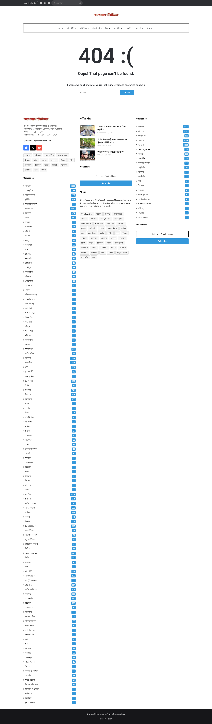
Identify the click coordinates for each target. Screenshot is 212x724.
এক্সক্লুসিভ (29, 190)
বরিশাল (28, 231)
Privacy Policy (106, 719)
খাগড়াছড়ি (29, 331)
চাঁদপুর (27, 326)
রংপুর (27, 240)
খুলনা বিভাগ (30, 539)
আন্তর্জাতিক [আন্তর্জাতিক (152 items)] (99, 224)
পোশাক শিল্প (30, 630)
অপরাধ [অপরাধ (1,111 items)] (107, 214)
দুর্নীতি (27, 199)
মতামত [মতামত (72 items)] (94, 248)
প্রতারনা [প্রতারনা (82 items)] (104, 238)
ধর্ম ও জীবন (29, 353)
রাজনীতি (70, 28)
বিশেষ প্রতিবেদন (31, 684)
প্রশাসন (28, 499)
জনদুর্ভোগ (29, 376)
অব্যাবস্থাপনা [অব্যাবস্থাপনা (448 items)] (118, 214)
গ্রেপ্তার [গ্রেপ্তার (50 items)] (44, 160)
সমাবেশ (28, 458)
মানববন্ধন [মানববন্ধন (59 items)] (104, 248)
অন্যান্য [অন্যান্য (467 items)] (98, 214)
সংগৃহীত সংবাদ (31, 580)
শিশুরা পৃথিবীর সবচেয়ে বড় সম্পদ (110, 152)
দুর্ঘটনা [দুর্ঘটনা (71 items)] (102, 233)
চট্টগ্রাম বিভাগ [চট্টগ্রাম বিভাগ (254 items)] (112, 228)
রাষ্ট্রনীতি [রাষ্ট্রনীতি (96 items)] (94, 253)
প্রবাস (27, 644)
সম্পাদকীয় (29, 598)
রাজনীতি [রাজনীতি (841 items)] (123, 248)
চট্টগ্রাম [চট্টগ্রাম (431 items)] (101, 228)
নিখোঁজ (28, 476)
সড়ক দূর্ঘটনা (30, 680)
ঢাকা (27, 217)
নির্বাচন (28, 394)
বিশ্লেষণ (28, 603)
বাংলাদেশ (96, 28)
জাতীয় (28, 494)
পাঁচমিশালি (29, 417)
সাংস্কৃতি (28, 653)
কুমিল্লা (27, 222)
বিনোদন (28, 648)
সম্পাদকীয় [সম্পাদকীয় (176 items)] (84, 257)
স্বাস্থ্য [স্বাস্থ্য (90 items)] (93, 257)
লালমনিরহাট (30, 313)
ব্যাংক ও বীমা (30, 616)
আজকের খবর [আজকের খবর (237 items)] (63, 155)
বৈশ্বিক (28, 385)
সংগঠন (28, 390)
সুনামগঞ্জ (28, 285)
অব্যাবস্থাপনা (30, 195)
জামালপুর (29, 340)
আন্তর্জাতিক (30, 576)
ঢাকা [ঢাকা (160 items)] (82, 233)
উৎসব (27, 666)
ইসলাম (149, 28)
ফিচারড (28, 698)
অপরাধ (138, 28)
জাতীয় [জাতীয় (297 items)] (123, 228)
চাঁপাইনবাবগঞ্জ (31, 294)
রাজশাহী (28, 263)
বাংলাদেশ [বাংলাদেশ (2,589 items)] (28, 165)
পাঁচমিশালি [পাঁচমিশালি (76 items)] (94, 238)
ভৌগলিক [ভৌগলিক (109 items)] (84, 248)
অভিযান (28, 399)
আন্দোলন (29, 462)
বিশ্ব (106, 28)
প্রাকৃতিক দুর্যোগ (31, 449)
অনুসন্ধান (28, 440)
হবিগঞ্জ (28, 276)
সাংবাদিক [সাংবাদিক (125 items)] (64, 165)
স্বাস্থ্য (27, 403)
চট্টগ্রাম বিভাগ (31, 526)
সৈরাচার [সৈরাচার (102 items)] (28, 170)
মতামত (28, 594)
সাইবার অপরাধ (31, 204)
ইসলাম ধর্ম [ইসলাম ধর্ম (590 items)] (110, 224)
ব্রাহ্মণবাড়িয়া (30, 299)
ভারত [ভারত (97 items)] (46, 165)
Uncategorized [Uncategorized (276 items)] (86, 214)
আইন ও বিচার (30, 503)
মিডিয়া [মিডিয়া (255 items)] (113, 248)
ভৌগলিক (29, 381)
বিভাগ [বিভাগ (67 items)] (91, 243)
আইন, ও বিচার (31, 589)
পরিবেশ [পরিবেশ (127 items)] (84, 238)
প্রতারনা (28, 408)
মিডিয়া (28, 558)
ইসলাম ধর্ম (29, 349)
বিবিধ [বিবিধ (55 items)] (83, 243)
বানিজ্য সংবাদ (30, 621)
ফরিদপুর (28, 693)
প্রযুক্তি (27, 431)
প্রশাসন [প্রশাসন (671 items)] (113, 238)
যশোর (27, 344)
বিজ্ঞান (27, 481)
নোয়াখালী (29, 281)
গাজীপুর (28, 245)
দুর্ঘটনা (27, 517)
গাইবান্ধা (28, 227)
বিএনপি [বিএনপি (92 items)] (38, 165)
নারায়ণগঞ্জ (29, 304)
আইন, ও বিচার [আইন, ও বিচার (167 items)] (105, 219)
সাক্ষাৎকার (29, 607)
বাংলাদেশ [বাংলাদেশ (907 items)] (122, 238)
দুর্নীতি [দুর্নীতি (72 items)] (71, 160)
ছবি (26, 567)
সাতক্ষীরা (28, 322)
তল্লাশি (27, 453)
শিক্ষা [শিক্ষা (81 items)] (102, 253)
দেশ (26, 367)
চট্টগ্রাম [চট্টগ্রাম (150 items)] (62, 160)
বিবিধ (27, 548)
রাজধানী (29, 371)
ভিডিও (28, 562)
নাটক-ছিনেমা (30, 662)
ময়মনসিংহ (29, 258)
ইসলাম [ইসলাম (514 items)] (27, 160)
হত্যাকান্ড (28, 435)
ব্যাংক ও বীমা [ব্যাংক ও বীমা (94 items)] (119, 243)
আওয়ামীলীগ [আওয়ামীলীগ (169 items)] (49, 155)
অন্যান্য (28, 358)
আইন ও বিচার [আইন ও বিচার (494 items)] (86, 224)
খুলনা (27, 290)
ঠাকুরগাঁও (28, 317)
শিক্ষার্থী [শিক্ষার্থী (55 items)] (54, 165)
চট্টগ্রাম (28, 213)
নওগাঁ (27, 490)
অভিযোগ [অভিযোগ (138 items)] (37, 155)
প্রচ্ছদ (27, 444)
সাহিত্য (28, 485)
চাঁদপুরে (28, 254)
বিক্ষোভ (28, 467)
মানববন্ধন (29, 422)
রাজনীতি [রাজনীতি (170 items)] (84, 253)
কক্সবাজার (29, 272)
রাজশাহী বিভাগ (31, 544)
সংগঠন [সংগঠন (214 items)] (110, 253)
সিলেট (27, 236)
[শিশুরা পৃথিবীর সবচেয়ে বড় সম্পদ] (87, 155)
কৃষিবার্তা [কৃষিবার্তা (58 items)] (92, 228)
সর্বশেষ (60, 28)
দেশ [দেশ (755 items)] (117, 233)
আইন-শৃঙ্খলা (30, 508)
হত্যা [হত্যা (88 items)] (35, 170)
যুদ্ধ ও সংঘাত (30, 702)
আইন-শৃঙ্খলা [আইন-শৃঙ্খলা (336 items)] (118, 219)
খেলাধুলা (28, 657)
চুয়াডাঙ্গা (28, 308)
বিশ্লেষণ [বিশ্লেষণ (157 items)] (100, 243)
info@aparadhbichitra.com (40, 141)
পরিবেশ (28, 512)
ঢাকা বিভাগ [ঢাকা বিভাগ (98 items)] (92, 233)
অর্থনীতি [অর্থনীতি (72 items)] (93, 219)
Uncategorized (31, 553)
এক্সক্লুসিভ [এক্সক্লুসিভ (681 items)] (121, 224)
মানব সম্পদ (29, 625)
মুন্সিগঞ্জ (28, 335)
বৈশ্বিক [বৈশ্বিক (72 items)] (108, 243)
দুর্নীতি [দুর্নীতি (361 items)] (110, 233)
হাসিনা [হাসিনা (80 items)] (43, 170)
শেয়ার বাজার (30, 635)
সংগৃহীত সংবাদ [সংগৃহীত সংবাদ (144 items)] (122, 253)
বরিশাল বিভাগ (31, 535)
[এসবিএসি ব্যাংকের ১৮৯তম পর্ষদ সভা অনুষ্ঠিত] (87, 130)
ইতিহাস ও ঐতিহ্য (32, 689)
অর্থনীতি (117, 28)
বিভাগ (27, 521)
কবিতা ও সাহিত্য (31, 671)
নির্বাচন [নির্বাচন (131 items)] (124, 233)
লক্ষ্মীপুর (28, 267)
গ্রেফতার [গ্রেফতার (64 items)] (53, 160)
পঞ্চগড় (28, 249)
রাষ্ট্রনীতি (83, 28)
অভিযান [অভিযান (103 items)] (84, 219)
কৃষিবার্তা (28, 426)
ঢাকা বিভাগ (30, 530)
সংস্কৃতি (128, 28)
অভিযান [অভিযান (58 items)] (28, 155)
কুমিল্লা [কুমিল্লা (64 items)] (36, 160)
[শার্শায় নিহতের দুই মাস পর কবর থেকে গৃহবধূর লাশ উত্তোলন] (87, 143)
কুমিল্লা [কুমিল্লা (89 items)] (83, 228)
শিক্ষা (27, 413)
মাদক (27, 471)
